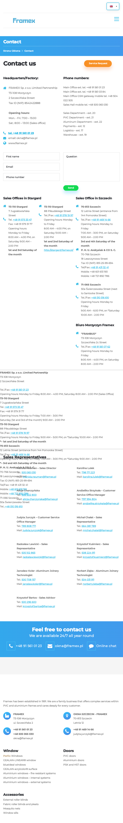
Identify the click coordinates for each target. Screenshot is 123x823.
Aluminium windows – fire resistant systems (29, 778)
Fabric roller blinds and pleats (20, 809)
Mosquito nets (11, 813)
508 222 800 (29, 498)
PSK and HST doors (74, 769)
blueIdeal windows (14, 769)
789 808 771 (29, 529)
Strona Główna (11, 50)
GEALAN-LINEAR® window (19, 765)
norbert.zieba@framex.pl (97, 587)
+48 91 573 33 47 (22, 221)
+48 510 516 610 (100, 299)
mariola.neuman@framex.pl (39, 479)
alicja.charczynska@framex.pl (40, 502)
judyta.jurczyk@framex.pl (38, 533)
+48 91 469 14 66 (101, 221)
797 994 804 (89, 502)
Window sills (10, 818)
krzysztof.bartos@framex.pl (39, 610)
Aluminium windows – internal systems (26, 783)
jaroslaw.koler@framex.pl (37, 587)
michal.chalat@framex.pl (97, 533)
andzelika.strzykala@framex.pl (101, 506)
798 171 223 (88, 475)
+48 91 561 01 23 (19, 392)
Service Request (98, 63)
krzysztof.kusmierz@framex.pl (101, 560)
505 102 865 (28, 556)
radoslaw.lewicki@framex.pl (39, 560)
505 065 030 (29, 475)
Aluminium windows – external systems (27, 787)
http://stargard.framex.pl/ (58, 251)
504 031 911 (88, 583)
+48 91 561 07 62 (100, 349)
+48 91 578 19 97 (63, 216)
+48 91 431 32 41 (99, 269)
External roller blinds (15, 805)
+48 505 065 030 (23, 739)
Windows (12, 761)
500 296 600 (29, 606)
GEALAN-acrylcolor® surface (20, 774)
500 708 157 (29, 583)
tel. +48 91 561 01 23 (21, 133)
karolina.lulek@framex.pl (97, 479)
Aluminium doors (73, 765)
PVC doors (69, 761)
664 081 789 (89, 529)
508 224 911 (88, 556)
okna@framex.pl (23, 743)
